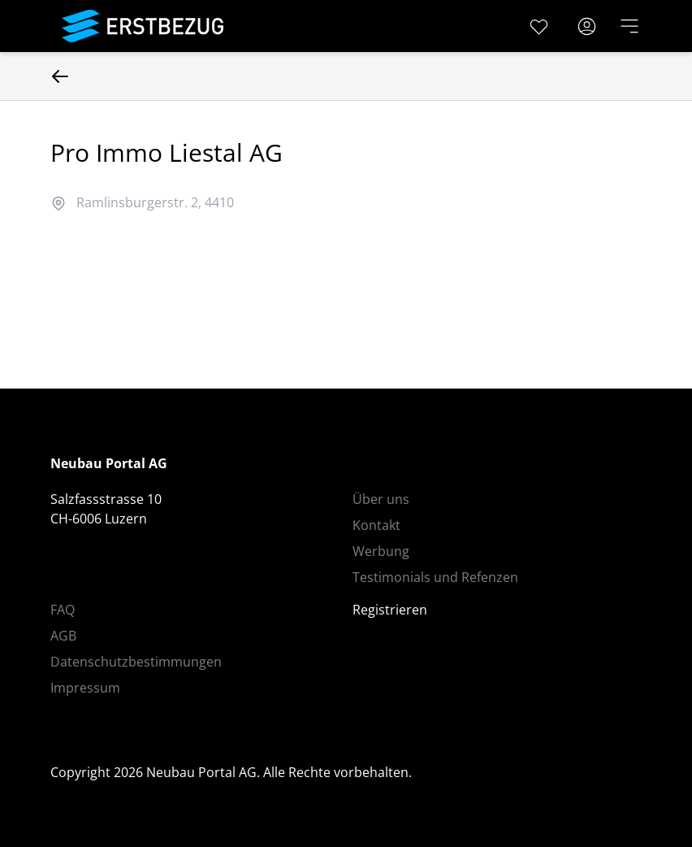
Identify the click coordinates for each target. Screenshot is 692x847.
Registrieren (389, 610)
